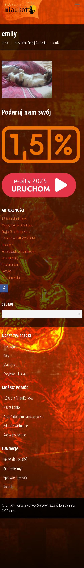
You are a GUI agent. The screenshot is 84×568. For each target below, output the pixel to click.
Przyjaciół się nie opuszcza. (16, 231)
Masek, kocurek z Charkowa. (17, 225)
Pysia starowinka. (11, 277)
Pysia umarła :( (10, 257)
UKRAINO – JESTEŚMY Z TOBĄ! (19, 238)
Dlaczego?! (7, 244)
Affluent (60, 505)
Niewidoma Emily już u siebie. (30, 42)
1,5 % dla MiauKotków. (14, 218)
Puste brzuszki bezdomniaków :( (19, 251)
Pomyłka (6, 271)
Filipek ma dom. (10, 264)
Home (5, 42)
